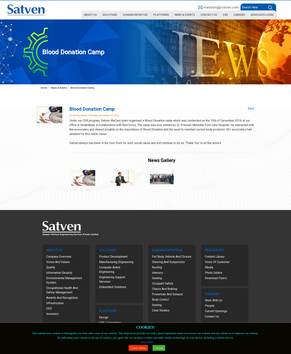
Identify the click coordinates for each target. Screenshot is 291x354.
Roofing (157, 267)
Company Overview (58, 256)
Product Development (113, 256)
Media (209, 267)
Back (251, 108)
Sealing (157, 305)
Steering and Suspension (168, 262)
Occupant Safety (162, 283)
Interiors (157, 272)
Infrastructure (55, 303)
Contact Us (212, 316)
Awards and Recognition (62, 298)
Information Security (59, 272)
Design (103, 317)
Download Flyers (216, 278)
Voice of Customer (217, 262)
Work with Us (213, 300)
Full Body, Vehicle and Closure (171, 256)
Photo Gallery (213, 272)
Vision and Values (58, 262)
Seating (157, 278)
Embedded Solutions (112, 287)
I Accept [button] (159, 348)
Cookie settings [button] (138, 348)
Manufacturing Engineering (116, 262)
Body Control (160, 299)
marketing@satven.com (221, 7)
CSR (49, 308)
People (209, 305)
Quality (50, 267)
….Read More (145, 342)
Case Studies (160, 310)
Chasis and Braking (164, 289)
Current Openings (216, 311)
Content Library (215, 256)
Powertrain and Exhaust (167, 294)
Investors (52, 314)
